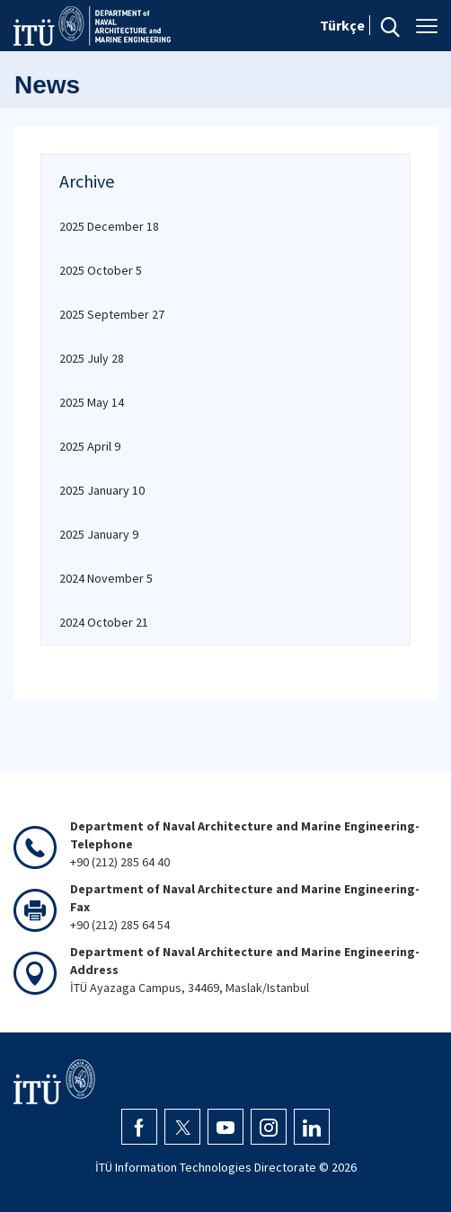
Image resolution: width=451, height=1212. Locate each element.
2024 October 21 (103, 622)
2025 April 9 (89, 446)
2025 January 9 (98, 534)
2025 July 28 (91, 358)
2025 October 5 (100, 270)
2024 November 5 (106, 578)
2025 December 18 (109, 226)
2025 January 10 (102, 490)
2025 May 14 (91, 402)
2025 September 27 (111, 314)
